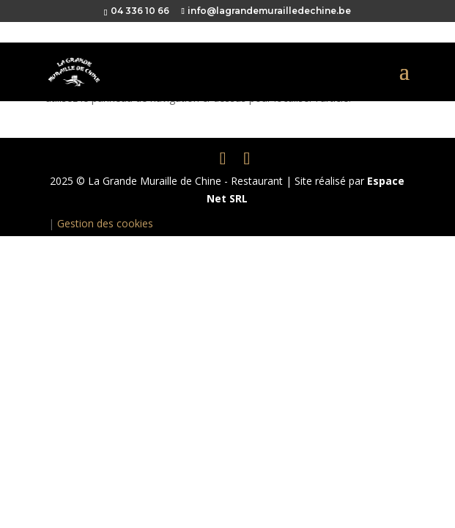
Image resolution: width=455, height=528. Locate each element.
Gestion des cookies (105, 223)
